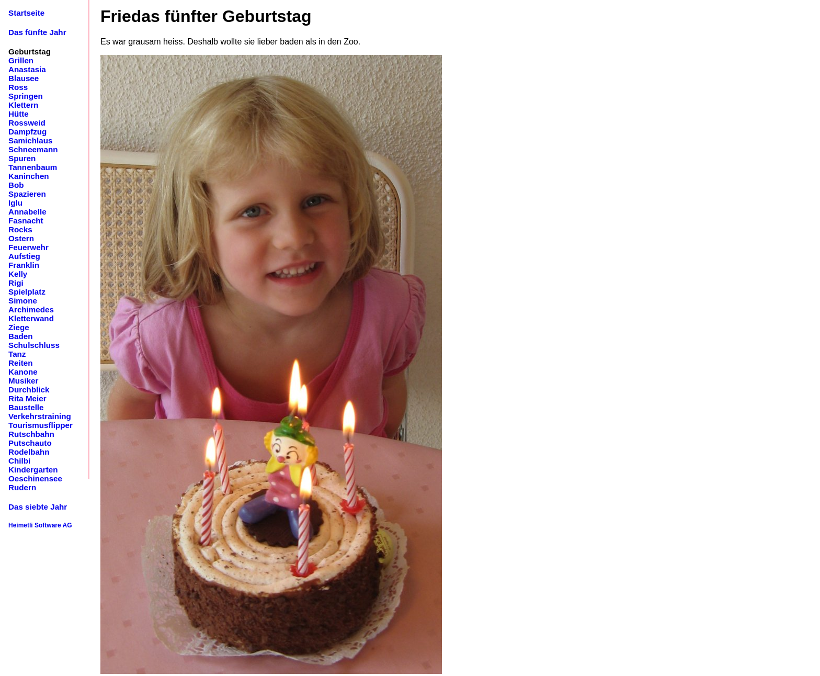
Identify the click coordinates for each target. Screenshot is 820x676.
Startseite (26, 12)
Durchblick (29, 389)
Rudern (22, 487)
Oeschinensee (35, 478)
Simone (22, 300)
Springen (25, 96)
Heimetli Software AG (40, 525)
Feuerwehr (28, 247)
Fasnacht (25, 220)
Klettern (23, 104)
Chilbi (19, 460)
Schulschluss (34, 345)
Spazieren (27, 193)
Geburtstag (29, 51)
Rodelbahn (28, 451)
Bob (16, 185)
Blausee (23, 78)
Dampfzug (27, 131)
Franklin (23, 265)
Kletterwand (31, 318)
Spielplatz (26, 291)
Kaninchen (28, 176)
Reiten (20, 362)
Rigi (16, 282)
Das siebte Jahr (37, 506)
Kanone (23, 371)
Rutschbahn (31, 434)
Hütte (18, 113)
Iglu (15, 202)
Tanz (17, 354)
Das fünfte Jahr (37, 32)
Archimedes (31, 309)
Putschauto (30, 442)
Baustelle (26, 407)
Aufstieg (24, 256)
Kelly (17, 273)
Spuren (22, 158)
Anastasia (27, 69)
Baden (20, 336)
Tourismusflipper (40, 425)
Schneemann (33, 149)
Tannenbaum (32, 167)
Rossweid (26, 122)
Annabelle (27, 211)
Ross (18, 87)
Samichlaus (30, 140)
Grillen (20, 60)
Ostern (21, 238)
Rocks (20, 229)
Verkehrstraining (39, 416)
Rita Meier (27, 398)
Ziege (18, 327)
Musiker (23, 380)
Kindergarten (33, 469)
